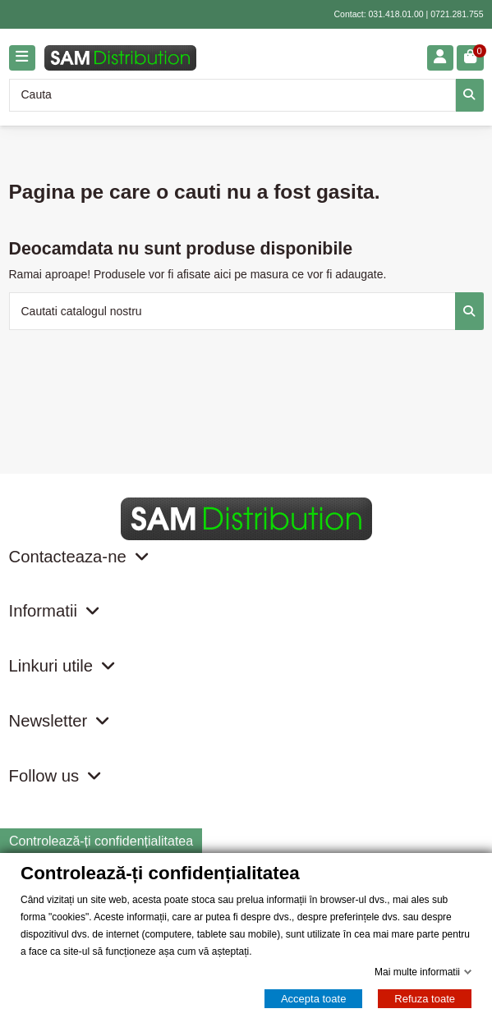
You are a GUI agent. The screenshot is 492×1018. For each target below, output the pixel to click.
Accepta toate (314, 999)
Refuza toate (424, 999)
